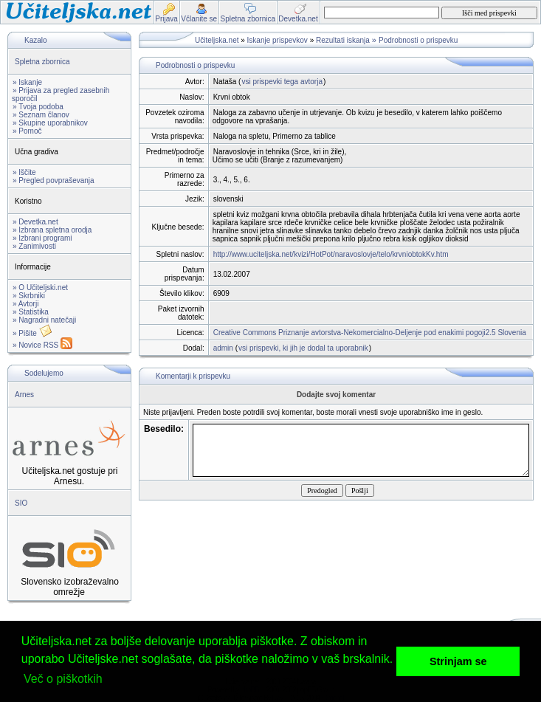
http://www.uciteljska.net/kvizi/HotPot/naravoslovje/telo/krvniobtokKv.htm (331, 254)
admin (223, 348)
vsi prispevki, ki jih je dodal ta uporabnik (303, 348)
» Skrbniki (29, 296)
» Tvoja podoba (38, 107)
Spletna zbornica (42, 62)
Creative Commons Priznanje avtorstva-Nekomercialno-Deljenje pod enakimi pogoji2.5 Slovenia (369, 332)
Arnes (24, 394)
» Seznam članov (41, 115)
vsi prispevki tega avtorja (282, 82)
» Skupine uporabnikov (50, 123)
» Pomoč (27, 131)
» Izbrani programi (42, 238)
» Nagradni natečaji (44, 320)
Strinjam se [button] (458, 661)
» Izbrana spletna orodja (52, 230)
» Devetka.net (35, 222)
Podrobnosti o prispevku (418, 40)
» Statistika (31, 312)
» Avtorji (25, 304)
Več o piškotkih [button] (63, 678)
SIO (21, 503)
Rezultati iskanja (343, 40)
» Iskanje (27, 82)
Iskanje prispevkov (277, 40)
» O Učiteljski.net (40, 287)
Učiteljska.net (216, 40)
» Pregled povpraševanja (53, 180)
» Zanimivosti (34, 246)
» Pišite (32, 333)
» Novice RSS (42, 345)
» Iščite (24, 172)
